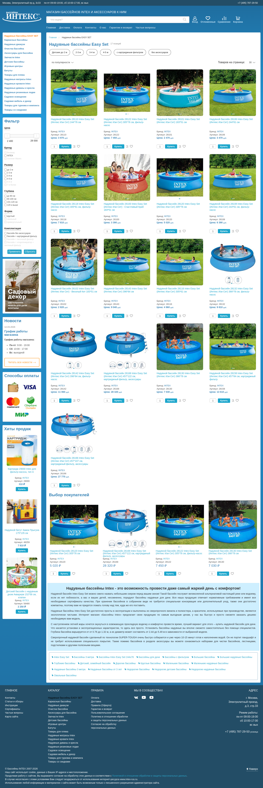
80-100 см (10, 199)
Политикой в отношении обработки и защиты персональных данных (149, 775)
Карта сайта (11, 716)
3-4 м (8, 176)
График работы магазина (16, 333)
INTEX (8, 155)
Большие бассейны (203, 657)
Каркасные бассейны (16, 40)
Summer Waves (12, 158)
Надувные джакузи (14, 44)
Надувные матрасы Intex (17, 79)
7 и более (10, 185)
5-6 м (8, 182)
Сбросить (30, 251)
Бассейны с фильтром (176, 657)
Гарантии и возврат (121, 27)
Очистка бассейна (14, 48)
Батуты (8, 70)
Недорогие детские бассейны (169, 669)
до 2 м (8, 170)
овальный (10, 219)
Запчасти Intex (12, 57)
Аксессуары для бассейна (18, 53)
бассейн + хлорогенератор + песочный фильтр (19, 244)
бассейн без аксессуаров (17, 233)
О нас (103, 27)
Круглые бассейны (149, 663)
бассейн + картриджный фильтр (20, 236)
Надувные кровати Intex (17, 83)
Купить (22, 489)
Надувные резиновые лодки (19, 92)
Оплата (77, 27)
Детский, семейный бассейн (94, 663)
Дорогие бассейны (124, 663)
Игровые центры (13, 66)
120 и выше (11, 205)
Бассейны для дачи (148, 657)
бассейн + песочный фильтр (19, 239)
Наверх (252, 768)
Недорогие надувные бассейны (207, 669)
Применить (15, 251)
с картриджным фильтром (130, 52)
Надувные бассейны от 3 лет (105, 669)
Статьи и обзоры (14, 701)
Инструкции (11, 705)
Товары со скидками (15, 110)
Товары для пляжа (14, 75)
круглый (9, 216)
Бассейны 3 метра (83, 657)
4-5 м (8, 179)
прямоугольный (12, 222)
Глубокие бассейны (63, 663)
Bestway (9, 152)
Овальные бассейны (64, 675)
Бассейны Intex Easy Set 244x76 (115, 657)
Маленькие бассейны (176, 663)
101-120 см (10, 202)
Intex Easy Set (60, 657)
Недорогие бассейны (137, 669)
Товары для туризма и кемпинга (21, 105)
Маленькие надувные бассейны (210, 663)
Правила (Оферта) (101, 705)
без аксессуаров (159, 52)
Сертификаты (12, 709)
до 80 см (9, 196)
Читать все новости (22, 362)
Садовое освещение (15, 96)
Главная (51, 27)
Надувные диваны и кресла (19, 88)
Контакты (90, 27)
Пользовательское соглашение (108, 712)
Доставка (64, 27)
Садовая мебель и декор (17, 101)
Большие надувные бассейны (235, 657)
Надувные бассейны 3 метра (68, 669)
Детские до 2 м (59, 52)
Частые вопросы (145, 27)
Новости (12, 320)
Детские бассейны (14, 61)
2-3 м (8, 173)
